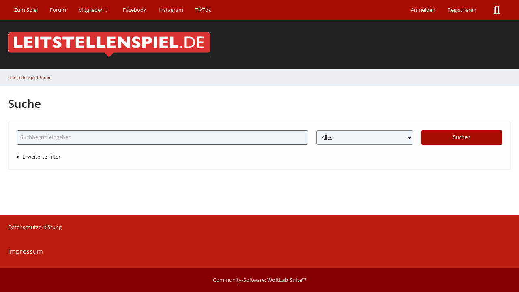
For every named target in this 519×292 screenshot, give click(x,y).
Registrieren (462, 9)
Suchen (462, 137)
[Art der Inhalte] (365, 137)
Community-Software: (259, 279)
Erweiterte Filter (41, 156)
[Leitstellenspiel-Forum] (259, 44)
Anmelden (423, 9)
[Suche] (497, 10)
